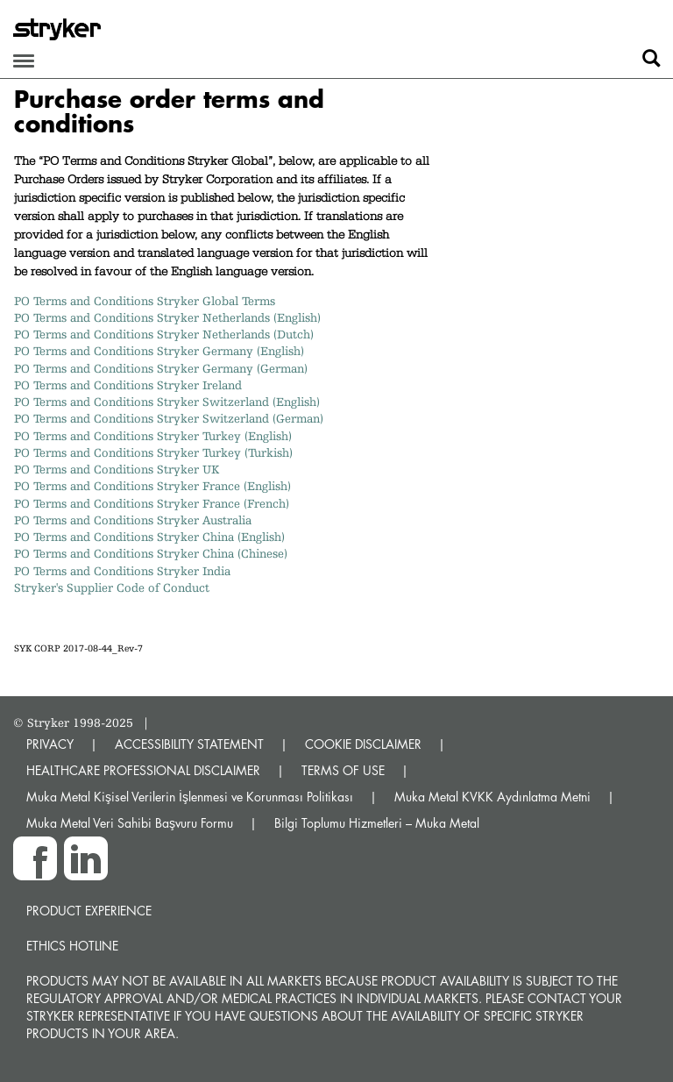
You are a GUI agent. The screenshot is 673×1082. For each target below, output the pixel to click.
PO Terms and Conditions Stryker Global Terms (144, 301)
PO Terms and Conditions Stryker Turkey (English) (153, 436)
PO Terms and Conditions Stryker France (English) (152, 486)
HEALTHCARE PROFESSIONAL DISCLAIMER (143, 770)
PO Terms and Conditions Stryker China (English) (149, 537)
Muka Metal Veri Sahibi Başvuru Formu (129, 823)
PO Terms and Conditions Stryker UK (116, 469)
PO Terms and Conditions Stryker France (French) (151, 503)
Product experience (89, 910)
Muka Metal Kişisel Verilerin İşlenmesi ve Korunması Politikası (189, 796)
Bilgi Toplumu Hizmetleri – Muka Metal (376, 823)
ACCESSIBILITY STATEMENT (189, 744)
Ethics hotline (72, 945)
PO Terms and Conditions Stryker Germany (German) (161, 368)
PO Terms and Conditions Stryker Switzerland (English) (167, 402)
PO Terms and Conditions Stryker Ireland (128, 385)
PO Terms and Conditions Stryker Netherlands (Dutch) (164, 334)
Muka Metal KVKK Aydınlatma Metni (492, 796)
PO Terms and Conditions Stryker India (122, 571)
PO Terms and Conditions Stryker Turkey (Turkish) (153, 452)
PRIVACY (50, 744)
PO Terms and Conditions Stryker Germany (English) (159, 351)
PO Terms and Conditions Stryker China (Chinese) (150, 553)
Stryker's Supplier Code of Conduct (111, 587)
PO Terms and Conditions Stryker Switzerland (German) (168, 418)
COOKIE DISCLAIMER (363, 744)
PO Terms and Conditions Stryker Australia (136, 520)
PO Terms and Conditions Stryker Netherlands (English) (167, 317)
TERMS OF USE (343, 770)
